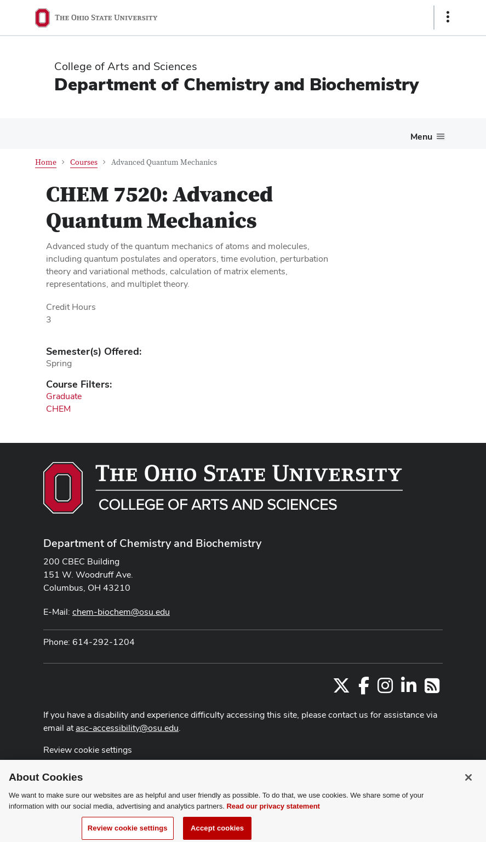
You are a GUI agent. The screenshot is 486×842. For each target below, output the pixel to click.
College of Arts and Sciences (125, 66)
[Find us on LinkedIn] (408, 689)
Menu (421, 136)
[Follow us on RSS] (432, 689)
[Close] (468, 800)
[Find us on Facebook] (363, 689)
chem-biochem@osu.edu (121, 612)
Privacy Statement (78, 771)
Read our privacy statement (273, 828)
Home (45, 163)
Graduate (64, 396)
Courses (84, 163)
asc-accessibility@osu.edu (127, 728)
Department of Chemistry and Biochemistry (236, 84)
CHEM (58, 408)
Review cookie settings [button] (87, 750)
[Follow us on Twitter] (341, 689)
